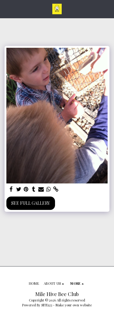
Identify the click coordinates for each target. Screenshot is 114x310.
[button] (7, 8)
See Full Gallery (30, 203)
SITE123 (46, 305)
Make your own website (74, 305)
